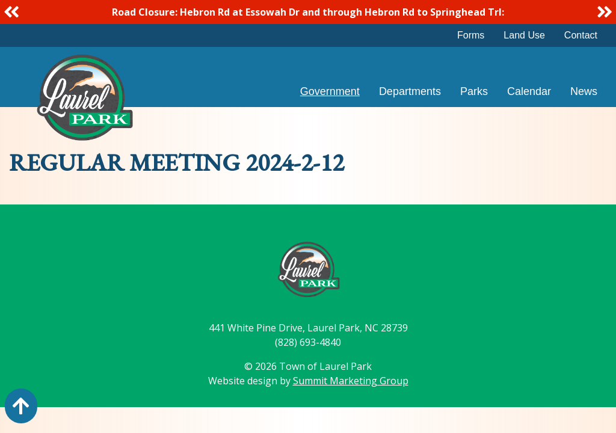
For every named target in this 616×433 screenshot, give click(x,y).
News (583, 91)
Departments (410, 91)
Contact (580, 35)
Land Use (524, 35)
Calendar (529, 91)
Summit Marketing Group (350, 380)
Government (330, 91)
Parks (474, 91)
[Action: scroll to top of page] (21, 405)
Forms (470, 35)
